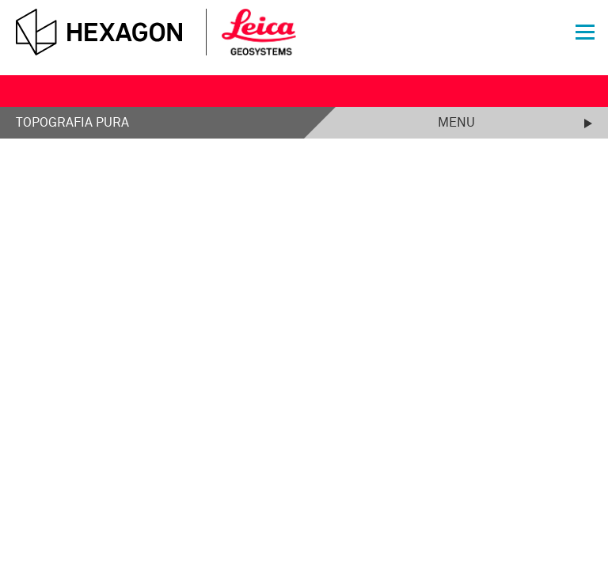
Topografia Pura (72, 122)
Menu (456, 122)
